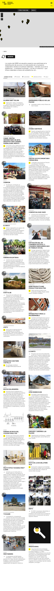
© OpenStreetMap (50, 46)
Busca (34, 10)
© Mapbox (45, 46)
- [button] (1, 16)
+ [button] (1, 14)
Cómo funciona (23, 10)
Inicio (5, 51)
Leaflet (41, 46)
